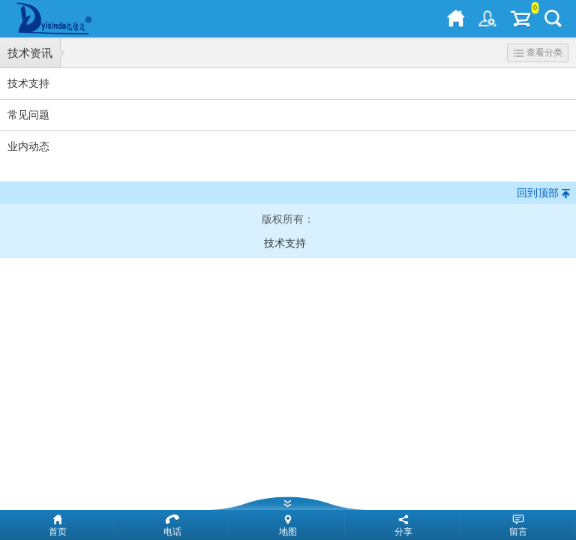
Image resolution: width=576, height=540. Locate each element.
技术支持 (285, 243)
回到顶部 (538, 193)
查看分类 (538, 52)
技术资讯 (30, 52)
